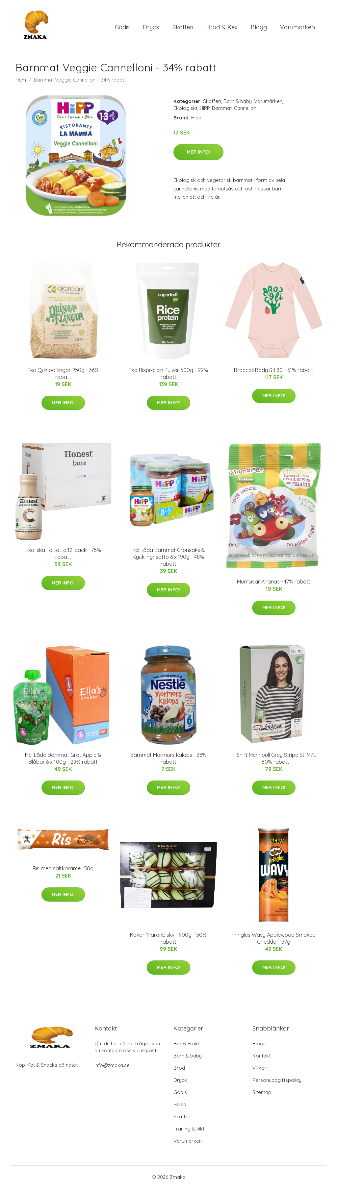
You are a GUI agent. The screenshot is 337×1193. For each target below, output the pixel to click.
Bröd (179, 1072)
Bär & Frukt (186, 1048)
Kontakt (261, 1060)
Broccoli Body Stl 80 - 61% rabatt (273, 374)
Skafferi (182, 29)
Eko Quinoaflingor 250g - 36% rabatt (63, 378)
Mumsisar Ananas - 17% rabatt (273, 586)
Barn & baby (237, 106)
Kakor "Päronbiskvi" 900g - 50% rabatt (168, 943)
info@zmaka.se (112, 1070)
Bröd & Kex (222, 29)
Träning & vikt (188, 1133)
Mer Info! (198, 157)
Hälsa (179, 1109)
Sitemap (261, 1097)
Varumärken (297, 29)
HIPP (205, 113)
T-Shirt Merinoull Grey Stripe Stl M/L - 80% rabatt (274, 763)
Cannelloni (245, 113)
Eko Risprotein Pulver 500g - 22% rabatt (168, 378)
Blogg (259, 29)
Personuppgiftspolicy (276, 1084)
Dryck (151, 29)
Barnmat (222, 113)
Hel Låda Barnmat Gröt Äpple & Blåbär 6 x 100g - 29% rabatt (63, 763)
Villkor (259, 1072)
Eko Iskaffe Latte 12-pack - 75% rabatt (63, 558)
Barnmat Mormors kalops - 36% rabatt (168, 763)
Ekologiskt (185, 113)
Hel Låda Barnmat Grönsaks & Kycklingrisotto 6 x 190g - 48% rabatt (168, 561)
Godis (122, 29)
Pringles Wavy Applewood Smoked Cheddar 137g (274, 943)
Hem (20, 84)
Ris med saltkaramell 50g (63, 873)
